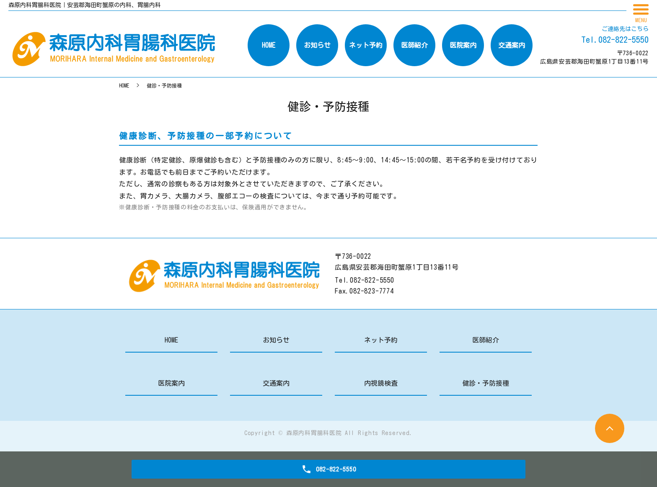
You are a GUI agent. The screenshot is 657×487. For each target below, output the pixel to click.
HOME (124, 85)
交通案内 (276, 383)
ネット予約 (381, 340)
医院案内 (171, 383)
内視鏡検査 (381, 383)
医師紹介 (485, 340)
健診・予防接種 (485, 383)
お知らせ (276, 340)
